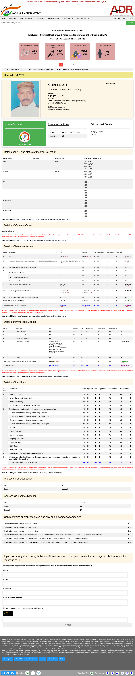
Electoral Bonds (68, 18)
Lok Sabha (13, 18)
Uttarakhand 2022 (17, 69)
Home (4, 18)
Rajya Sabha (40, 18)
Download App (83, 673)
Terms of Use (52, 659)
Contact (42, 659)
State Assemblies (26, 18)
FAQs (61, 659)
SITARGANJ (50, 69)
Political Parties (53, 18)
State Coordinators (31, 659)
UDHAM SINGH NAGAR (34, 69)
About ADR (116, 18)
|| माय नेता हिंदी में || (83, 18)
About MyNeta (128, 18)
